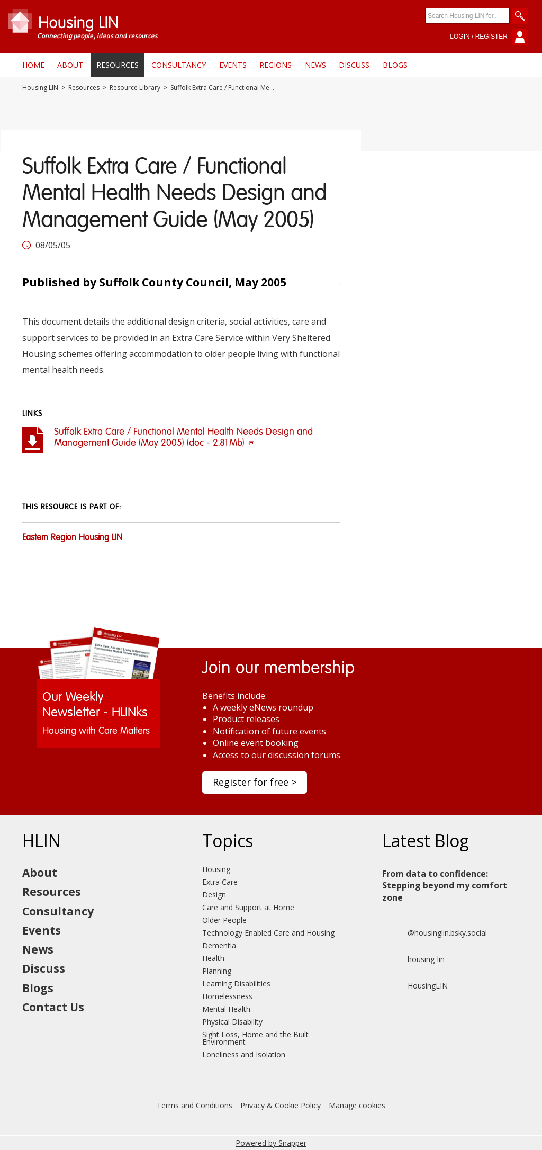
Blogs (395, 65)
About (70, 65)
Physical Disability (232, 1022)
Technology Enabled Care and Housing (268, 933)
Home (33, 65)
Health (213, 958)
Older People (224, 920)
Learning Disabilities (236, 983)
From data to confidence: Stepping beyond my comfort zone (444, 885)
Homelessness (227, 996)
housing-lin (413, 959)
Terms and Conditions (194, 1105)
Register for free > (254, 782)
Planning (216, 971)
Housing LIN (40, 88)
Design (214, 895)
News (315, 65)
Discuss (354, 65)
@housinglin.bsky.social (434, 933)
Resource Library (135, 88)
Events (233, 65)
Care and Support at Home (248, 907)
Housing (216, 869)
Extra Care (220, 882)
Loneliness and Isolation (243, 1054)
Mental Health (226, 1009)
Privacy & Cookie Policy (280, 1105)
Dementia (219, 945)
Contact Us (53, 1007)
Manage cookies (357, 1105)
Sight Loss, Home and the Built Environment (255, 1038)
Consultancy (178, 65)
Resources (117, 65)
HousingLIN (415, 986)
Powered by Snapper (271, 1143)
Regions (275, 65)
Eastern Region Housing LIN (72, 538)
